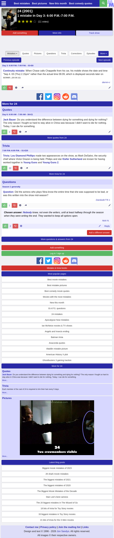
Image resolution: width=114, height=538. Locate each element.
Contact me (31, 527)
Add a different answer (99, 232)
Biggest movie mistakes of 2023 (57, 468)
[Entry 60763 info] (20, 205)
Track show (94, 33)
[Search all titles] (103, 3)
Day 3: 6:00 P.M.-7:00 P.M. (14, 65)
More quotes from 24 (56, 138)
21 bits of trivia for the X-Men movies (57, 520)
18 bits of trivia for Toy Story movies (57, 508)
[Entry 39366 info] (21, 168)
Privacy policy (48, 527)
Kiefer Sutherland (72, 159)
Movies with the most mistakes (57, 297)
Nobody (27, 212)
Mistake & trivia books (57, 268)
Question (8, 192)
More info (57, 33)
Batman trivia (57, 337)
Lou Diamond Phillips (23, 155)
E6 (32, 65)
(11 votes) (43, 21)
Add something (20, 33)
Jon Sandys (63, 531)
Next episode (104, 60)
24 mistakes (57, 314)
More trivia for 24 (57, 174)
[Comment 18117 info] (21, 226)
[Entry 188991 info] (20, 132)
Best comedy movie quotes (57, 291)
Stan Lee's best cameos (57, 497)
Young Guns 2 (50, 162)
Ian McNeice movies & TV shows (57, 325)
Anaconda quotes (57, 343)
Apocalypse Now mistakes (57, 320)
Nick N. (105, 220)
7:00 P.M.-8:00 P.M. (11, 150)
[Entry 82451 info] (16, 87)
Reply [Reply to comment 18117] (107, 226)
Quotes (25, 53)
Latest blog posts (57, 462)
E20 (26, 150)
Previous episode (11, 60)
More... (5, 380)
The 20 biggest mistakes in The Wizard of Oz (57, 503)
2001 (27, 11)
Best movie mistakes (57, 279)
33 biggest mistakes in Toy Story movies (57, 514)
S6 (28, 114)
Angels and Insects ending (57, 331)
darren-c (106, 82)
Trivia (63, 53)
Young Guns (30, 162)
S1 (22, 150)
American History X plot (57, 354)
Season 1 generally (11, 187)
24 (19, 11)
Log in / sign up (57, 253)
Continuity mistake (13, 70)
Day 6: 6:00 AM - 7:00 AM (14, 114)
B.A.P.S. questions (57, 308)
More (103, 53)
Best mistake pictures (57, 285)
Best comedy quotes (80, 3)
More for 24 (9, 103)
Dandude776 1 (103, 200)
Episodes (91, 53)
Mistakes (12, 53)
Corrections (76, 53)
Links (85, 527)
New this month (58, 3)
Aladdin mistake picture (57, 349)
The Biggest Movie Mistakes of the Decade (57, 491)
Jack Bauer (9, 119)
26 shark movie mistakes (57, 474)
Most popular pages (57, 274)
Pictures (38, 53)
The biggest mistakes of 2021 (57, 479)
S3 (29, 65)
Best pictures (39, 3)
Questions (51, 53)
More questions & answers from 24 (57, 239)
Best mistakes (22, 3)
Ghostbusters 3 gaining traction (57, 360)
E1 (31, 114)
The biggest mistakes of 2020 (57, 485)
